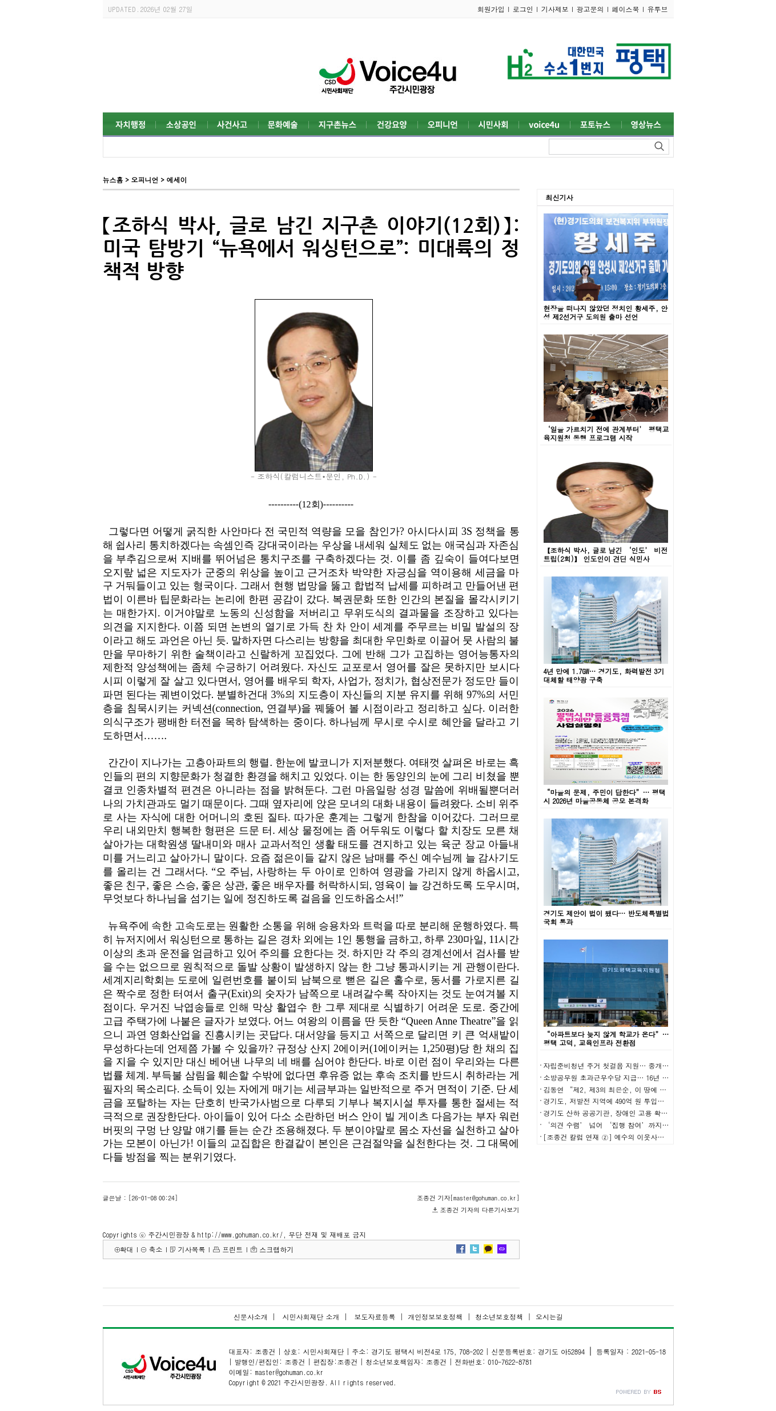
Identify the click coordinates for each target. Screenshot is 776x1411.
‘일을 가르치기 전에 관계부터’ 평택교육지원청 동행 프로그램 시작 (606, 433)
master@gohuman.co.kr (289, 1372)
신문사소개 (251, 1316)
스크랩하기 (276, 1249)
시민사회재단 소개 (310, 1316)
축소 (155, 1249)
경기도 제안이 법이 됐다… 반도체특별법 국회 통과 (606, 917)
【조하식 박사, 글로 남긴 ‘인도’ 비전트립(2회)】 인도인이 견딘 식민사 (606, 554)
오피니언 (144, 179)
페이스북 (626, 9)
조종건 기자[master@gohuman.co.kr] (468, 1198)
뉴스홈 (113, 179)
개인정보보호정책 (435, 1316)
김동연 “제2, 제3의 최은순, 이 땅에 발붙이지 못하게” (630, 1089)
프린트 (232, 1249)
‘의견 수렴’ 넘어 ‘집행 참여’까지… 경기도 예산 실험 (634, 1125)
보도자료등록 (373, 1316)
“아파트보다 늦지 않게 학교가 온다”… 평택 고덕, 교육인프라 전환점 (606, 1038)
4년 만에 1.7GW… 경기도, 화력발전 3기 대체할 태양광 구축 (604, 675)
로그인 (523, 9)
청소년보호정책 (499, 1316)
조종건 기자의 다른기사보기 (480, 1210)
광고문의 (590, 9)
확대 (127, 1249)
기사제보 (555, 9)
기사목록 (191, 1249)
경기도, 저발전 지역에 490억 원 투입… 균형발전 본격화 (630, 1101)
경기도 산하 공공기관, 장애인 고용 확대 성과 (614, 1113)
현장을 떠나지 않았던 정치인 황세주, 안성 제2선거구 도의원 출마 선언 (606, 312)
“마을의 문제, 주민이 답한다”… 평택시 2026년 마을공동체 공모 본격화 (605, 796)
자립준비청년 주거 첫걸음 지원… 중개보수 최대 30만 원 (630, 1065)
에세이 (176, 179)
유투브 (658, 9)
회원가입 (491, 9)
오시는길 (549, 1316)
